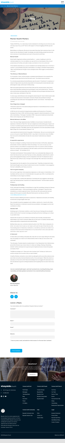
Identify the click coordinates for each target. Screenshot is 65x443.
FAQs (38, 416)
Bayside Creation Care (27, 418)
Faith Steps (25, 393)
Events (53, 399)
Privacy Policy (54, 418)
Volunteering (54, 406)
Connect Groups (40, 393)
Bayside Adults (40, 401)
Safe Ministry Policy (55, 423)
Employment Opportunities (57, 408)
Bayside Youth (40, 397)
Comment (13, 309)
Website (12, 335)
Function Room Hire (55, 401)
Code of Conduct (55, 425)
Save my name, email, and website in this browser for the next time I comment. (31, 342)
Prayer (24, 404)
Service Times (54, 397)
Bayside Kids (40, 395)
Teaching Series (26, 397)
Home (2, 6)
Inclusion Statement (55, 416)
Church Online (40, 420)
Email (12, 329)
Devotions (25, 401)
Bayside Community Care (28, 416)
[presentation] (19, 347)
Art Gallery (25, 406)
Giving (52, 404)
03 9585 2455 (6, 396)
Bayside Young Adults (42, 399)
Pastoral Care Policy (55, 420)
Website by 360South (59, 439)
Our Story (53, 393)
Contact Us (33, 376)
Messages (25, 395)
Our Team (53, 395)
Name (12, 322)
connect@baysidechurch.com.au (18, 195)
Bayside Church (7, 439)
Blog (5, 6)
